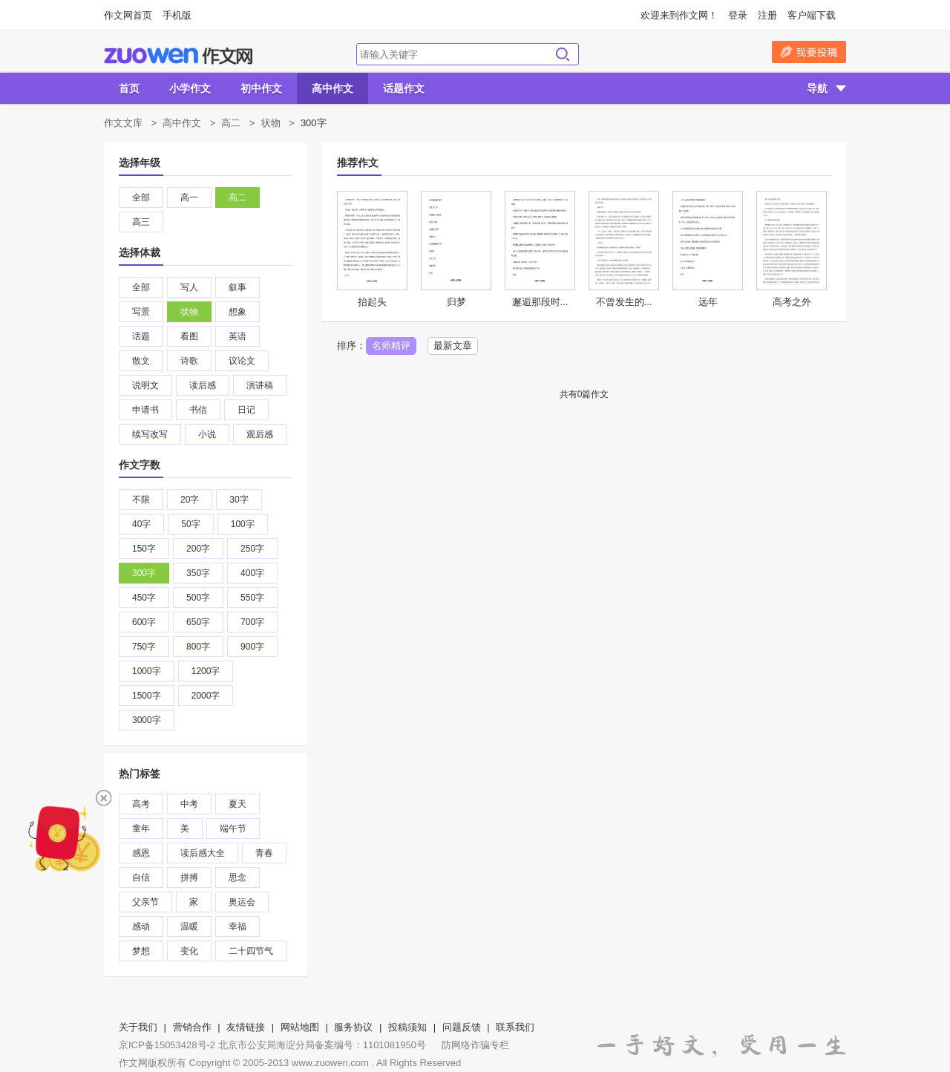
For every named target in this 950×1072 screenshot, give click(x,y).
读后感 (202, 385)
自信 (141, 877)
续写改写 (150, 434)
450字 (144, 597)
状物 (271, 122)
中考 (189, 804)
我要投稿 (809, 52)
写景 (141, 312)
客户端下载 (811, 15)
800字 (198, 646)
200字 (198, 548)
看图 (189, 336)
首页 (129, 88)
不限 (141, 499)
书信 (198, 410)
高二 (230, 122)
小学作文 (190, 88)
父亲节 (145, 902)
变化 (189, 951)
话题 (141, 336)
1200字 (205, 671)
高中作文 (332, 88)
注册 (767, 15)
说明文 (145, 385)
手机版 (177, 15)
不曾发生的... (624, 301)
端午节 (233, 828)
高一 (189, 197)
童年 (141, 828)
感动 (141, 926)
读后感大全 (202, 853)
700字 (252, 622)
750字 (144, 646)
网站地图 (300, 1027)
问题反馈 (461, 1027)
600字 (144, 622)
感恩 (141, 853)
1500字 (146, 695)
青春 (264, 853)
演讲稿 (259, 385)
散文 (141, 361)
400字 (252, 573)
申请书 (145, 410)
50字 (190, 524)
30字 (238, 499)
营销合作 (192, 1027)
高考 (141, 804)
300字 (144, 573)
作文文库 (123, 122)
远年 (708, 301)
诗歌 (189, 361)
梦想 (141, 951)
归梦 (456, 301)
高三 (141, 222)
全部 (141, 197)
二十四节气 (251, 951)
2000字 (205, 695)
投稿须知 (407, 1027)
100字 (243, 524)
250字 (252, 548)
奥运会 (242, 902)
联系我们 (515, 1027)
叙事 (237, 287)
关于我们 (138, 1027)
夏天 (237, 804)
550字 (252, 597)
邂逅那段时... (540, 301)
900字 (252, 646)
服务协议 (353, 1027)
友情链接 (245, 1027)
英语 (237, 336)
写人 (189, 287)
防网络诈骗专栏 (475, 1044)
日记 (246, 410)
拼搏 (189, 877)
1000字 (146, 671)
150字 (144, 548)
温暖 (189, 926)
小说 (207, 434)
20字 (189, 499)
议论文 (242, 361)
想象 (237, 312)
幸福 (237, 926)
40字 (141, 524)
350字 (198, 573)
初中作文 (261, 88)
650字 (198, 622)
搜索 (562, 54)
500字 (198, 597)
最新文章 (452, 345)
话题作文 (404, 88)
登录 (737, 15)
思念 (237, 877)
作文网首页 (128, 15)
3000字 (146, 720)
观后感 (259, 434)
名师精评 (391, 345)
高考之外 (792, 301)
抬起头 (372, 301)
